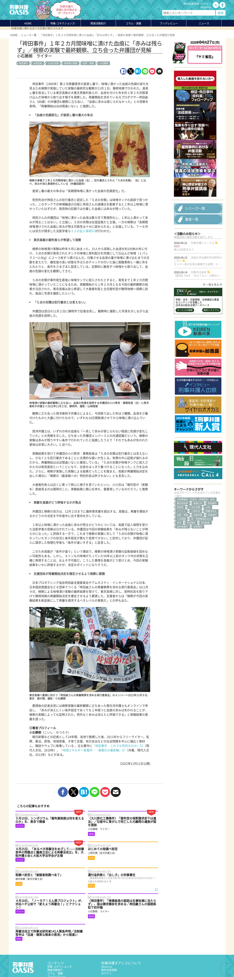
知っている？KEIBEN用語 (62, 948)
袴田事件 (23, 63)
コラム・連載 (55, 938)
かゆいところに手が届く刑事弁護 (66, 955)
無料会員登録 (191, 3)
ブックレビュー (169, 23)
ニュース (52, 945)
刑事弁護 (197, 532)
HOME (28, 23)
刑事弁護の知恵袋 (57, 952)
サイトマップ (55, 965)
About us (205, 7)
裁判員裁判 (182, 544)
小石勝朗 (103, 63)
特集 (63, 23)
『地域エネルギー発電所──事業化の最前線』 (91, 750)
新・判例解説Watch (201, 536)
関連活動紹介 (98, 23)
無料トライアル (211, 327)
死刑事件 (191, 540)
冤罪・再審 (88, 63)
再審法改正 (211, 528)
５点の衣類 (53, 63)
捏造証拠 (37, 63)
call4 (207, 524)
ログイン (206, 3)
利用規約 (42, 965)
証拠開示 (197, 544)
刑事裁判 (212, 532)
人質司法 (195, 528)
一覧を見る (212, 302)
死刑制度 (205, 540)
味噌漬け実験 (70, 63)
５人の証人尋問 (81, 231)
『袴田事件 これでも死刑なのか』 (116, 745)
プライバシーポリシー (23, 965)
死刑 (179, 540)
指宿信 (180, 524)
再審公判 (197, 521)
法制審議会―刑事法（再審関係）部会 (196, 517)
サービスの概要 (185, 327)
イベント (181, 528)
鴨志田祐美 (182, 521)
